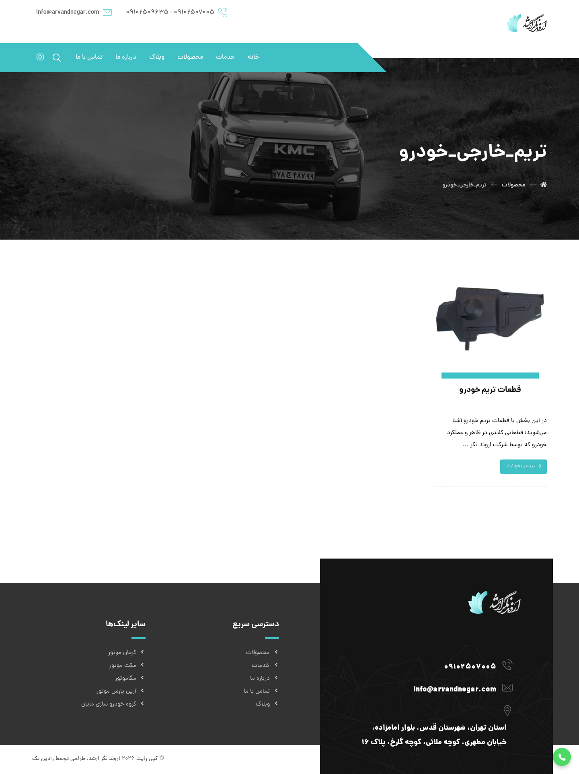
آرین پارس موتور (121, 691)
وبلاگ (267, 704)
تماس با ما (261, 691)
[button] (562, 757)
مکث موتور (127, 666)
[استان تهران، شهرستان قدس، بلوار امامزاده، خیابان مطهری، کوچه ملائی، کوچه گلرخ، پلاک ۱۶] (433, 710)
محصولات (262, 653)
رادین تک (43, 759)
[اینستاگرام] (40, 57)
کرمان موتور (127, 653)
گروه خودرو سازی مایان (113, 704)
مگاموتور (130, 678)
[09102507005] (433, 664)
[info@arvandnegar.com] (433, 687)
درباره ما (264, 678)
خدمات (265, 666)
